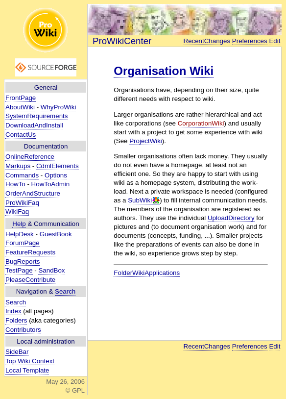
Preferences (249, 41)
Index (13, 311)
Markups (17, 166)
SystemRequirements (36, 116)
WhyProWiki (58, 107)
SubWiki (140, 200)
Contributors (23, 329)
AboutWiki (20, 107)
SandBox (51, 270)
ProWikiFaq (22, 202)
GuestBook (56, 234)
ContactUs (20, 134)
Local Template (27, 370)
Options (56, 175)
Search (65, 291)
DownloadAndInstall (34, 125)
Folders (16, 320)
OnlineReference (29, 156)
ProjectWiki (145, 141)
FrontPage (20, 97)
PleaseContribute (30, 279)
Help (18, 223)
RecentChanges (207, 41)
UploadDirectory (231, 218)
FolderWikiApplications (147, 272)
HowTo (15, 184)
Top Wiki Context (29, 361)
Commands (22, 175)
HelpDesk (19, 234)
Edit (274, 41)
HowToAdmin (50, 184)
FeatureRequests (30, 252)
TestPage (19, 270)
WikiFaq (17, 211)
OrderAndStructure (32, 193)
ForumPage (22, 243)
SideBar (16, 351)
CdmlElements (57, 166)
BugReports (22, 261)
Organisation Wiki (164, 70)
